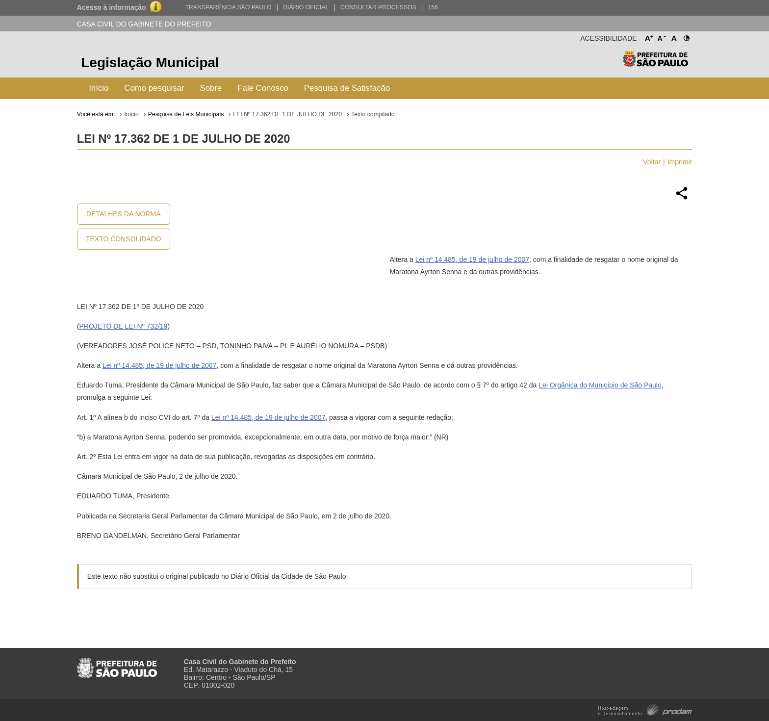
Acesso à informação (111, 7)
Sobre (211, 88)
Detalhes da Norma (123, 214)
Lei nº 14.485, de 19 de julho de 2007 (472, 259)
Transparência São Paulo (228, 7)
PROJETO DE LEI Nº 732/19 (123, 326)
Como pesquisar (154, 88)
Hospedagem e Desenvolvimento (645, 709)
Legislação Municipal (150, 62)
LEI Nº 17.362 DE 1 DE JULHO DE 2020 (287, 114)
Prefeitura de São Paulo (655, 64)
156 (432, 7)
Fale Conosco (262, 88)
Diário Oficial (306, 7)
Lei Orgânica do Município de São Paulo (600, 385)
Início (98, 88)
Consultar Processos (378, 7)
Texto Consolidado (123, 239)
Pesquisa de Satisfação (347, 88)
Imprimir (679, 162)
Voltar (652, 162)
